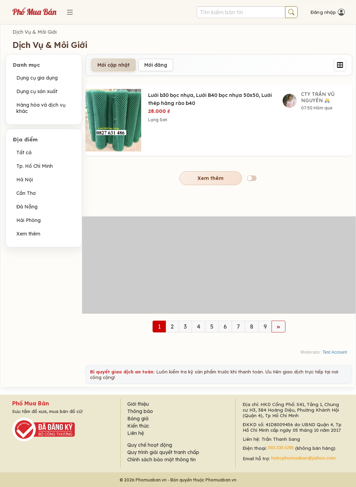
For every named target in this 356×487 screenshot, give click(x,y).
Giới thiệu (138, 404)
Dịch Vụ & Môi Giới (35, 32)
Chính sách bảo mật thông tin (161, 459)
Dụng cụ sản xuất (36, 91)
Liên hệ (135, 433)
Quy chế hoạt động (149, 445)
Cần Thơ (26, 193)
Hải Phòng (28, 220)
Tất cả (24, 152)
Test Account (335, 352)
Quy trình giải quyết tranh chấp (163, 452)
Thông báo (140, 411)
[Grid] (340, 65)
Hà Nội (24, 179)
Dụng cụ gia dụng (37, 78)
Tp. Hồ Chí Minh (34, 166)
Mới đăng (155, 65)
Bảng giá (137, 418)
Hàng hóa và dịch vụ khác (40, 108)
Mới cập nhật (113, 65)
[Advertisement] (219, 265)
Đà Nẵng (27, 207)
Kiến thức (138, 426)
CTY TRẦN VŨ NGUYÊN (317, 97)
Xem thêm (28, 234)
